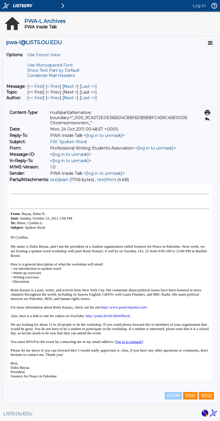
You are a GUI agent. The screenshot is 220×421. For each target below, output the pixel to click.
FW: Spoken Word (68, 141)
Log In (199, 5)
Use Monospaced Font (50, 65)
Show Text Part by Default (53, 70)
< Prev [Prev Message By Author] (53, 97)
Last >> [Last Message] (88, 86)
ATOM (173, 395)
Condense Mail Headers (51, 75)
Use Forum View (43, 54)
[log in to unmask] (104, 135)
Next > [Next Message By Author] (70, 97)
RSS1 (190, 395)
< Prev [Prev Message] (53, 86)
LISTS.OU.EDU (17, 413)
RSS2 (206, 395)
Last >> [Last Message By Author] (88, 97)
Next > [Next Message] (70, 86)
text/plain (59, 179)
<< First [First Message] (36, 86)
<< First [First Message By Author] (36, 97)
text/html (106, 179)
